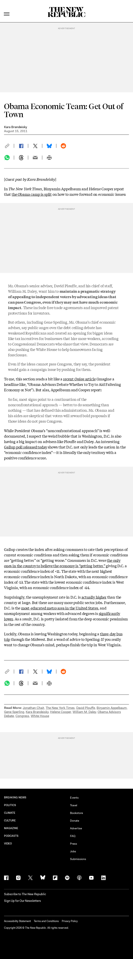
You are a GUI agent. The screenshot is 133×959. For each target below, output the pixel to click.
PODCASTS (11, 836)
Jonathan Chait (33, 708)
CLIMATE (9, 813)
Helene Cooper (60, 712)
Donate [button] (74, 820)
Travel (73, 805)
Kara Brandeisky (15, 127)
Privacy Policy (70, 921)
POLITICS (10, 805)
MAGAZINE (11, 828)
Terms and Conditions (46, 921)
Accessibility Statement (17, 921)
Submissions (78, 859)
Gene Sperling (14, 712)
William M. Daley (84, 712)
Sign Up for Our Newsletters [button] (22, 901)
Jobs (73, 851)
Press (73, 843)
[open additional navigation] (7, 9)
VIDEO (8, 843)
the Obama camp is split (32, 194)
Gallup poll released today (25, 446)
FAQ (72, 836)
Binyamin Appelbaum (112, 708)
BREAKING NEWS (15, 797)
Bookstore (76, 813)
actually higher (93, 597)
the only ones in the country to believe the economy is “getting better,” (62, 563)
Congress (22, 716)
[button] (9, 146)
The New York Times (60, 708)
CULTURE (10, 820)
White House (40, 716)
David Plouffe (85, 708)
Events (74, 797)
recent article (79, 378)
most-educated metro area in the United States (59, 608)
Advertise (76, 828)
